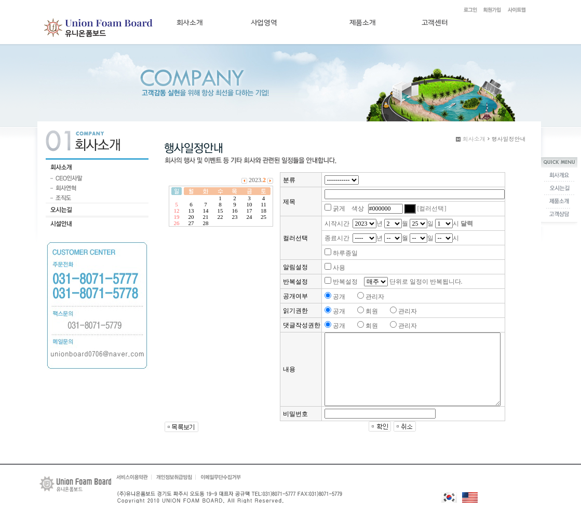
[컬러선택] (432, 208)
